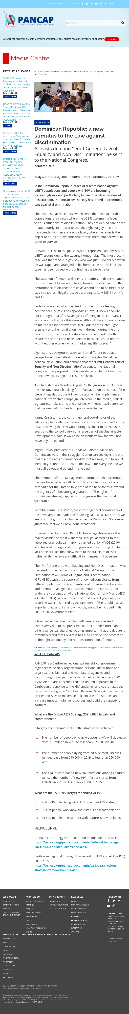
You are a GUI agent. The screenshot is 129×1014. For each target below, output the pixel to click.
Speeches (6, 950)
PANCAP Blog (8, 962)
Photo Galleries (9, 966)
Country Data (54, 901)
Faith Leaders (32, 916)
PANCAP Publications (79, 920)
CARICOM (50, 4)
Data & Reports (37, 39)
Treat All (30, 905)
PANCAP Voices (8, 954)
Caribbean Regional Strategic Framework (12, 914)
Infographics (76, 928)
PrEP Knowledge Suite (80, 905)
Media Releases (9, 939)
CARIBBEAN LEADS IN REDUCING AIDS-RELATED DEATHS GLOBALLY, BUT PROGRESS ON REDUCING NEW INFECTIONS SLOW (15, 168)
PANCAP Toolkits (78, 924)
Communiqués (9, 946)
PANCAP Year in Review (57, 909)
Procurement (8, 977)
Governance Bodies (11, 905)
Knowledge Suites (78, 913)
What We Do (22, 39)
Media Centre (64, 39)
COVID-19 (112, 39)
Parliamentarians (33, 913)
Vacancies (7, 973)
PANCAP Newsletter (11, 958)
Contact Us (61, 4)
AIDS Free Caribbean (34, 901)
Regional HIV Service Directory (88, 39)
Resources (51, 39)
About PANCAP (8, 901)
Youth (29, 920)
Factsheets (75, 916)
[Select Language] (116, 3)
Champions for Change (36, 928)
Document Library (79, 909)
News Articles (8, 943)
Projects (29, 909)
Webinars (75, 932)
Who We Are (9, 39)
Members (6, 909)
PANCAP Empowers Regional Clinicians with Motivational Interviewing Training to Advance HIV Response (16, 84)
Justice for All (32, 924)
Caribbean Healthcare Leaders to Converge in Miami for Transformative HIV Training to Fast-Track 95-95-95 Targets (17, 139)
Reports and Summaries (58, 905)
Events (29, 932)
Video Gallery (8, 970)
